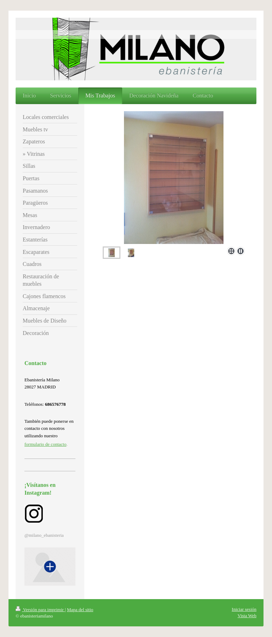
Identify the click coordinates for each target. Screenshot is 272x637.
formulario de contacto (45, 444)
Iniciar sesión (244, 609)
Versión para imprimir (40, 609)
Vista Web (247, 615)
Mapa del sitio (80, 609)
